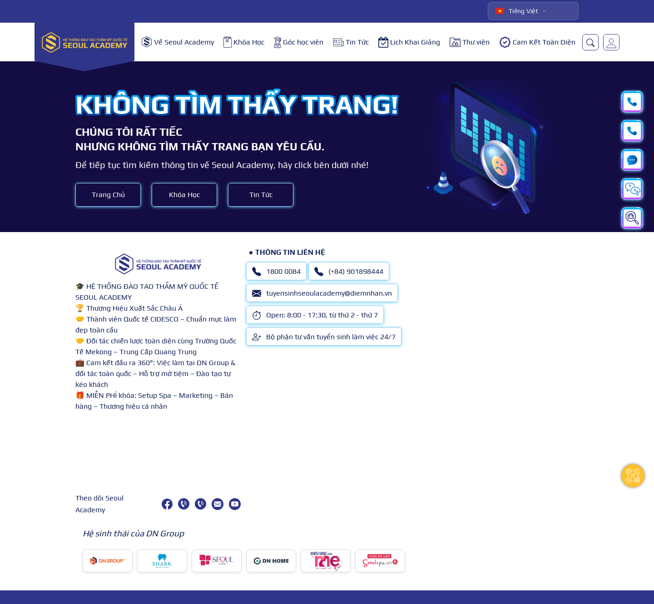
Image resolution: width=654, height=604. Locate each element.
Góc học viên (298, 42)
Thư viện (470, 42)
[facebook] (167, 504)
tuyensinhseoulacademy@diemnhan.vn (322, 293)
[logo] (84, 42)
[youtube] (235, 504)
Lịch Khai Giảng (409, 42)
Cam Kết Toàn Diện (537, 42)
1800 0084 (276, 271)
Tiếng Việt (516, 11)
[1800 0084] (183, 504)
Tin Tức (351, 42)
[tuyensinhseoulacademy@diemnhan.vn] (217, 504)
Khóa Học (243, 42)
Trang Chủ (108, 194)
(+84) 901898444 (348, 271)
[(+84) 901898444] (200, 504)
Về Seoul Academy (178, 42)
